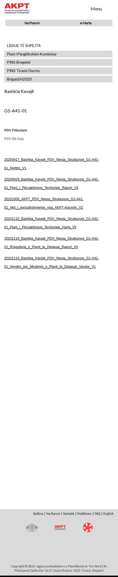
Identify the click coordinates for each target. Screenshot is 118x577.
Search (82, 8)
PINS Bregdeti (18, 62)
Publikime (84, 513)
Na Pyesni (32, 23)
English (108, 513)
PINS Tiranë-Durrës (23, 71)
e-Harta (85, 23)
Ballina (38, 513)
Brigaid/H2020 (19, 79)
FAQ (97, 513)
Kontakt (68, 513)
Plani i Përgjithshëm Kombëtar (32, 54)
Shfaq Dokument (31, 322)
